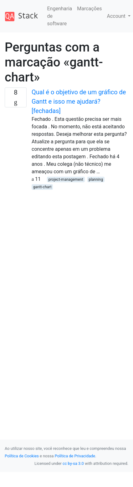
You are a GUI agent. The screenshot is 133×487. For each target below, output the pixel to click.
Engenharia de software (59, 16)
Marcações (89, 9)
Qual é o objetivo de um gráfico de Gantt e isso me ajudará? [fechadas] (79, 101)
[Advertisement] (58, 248)
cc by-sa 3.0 (73, 463)
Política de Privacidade (75, 456)
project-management (66, 179)
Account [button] (117, 16)
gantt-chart (42, 187)
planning (96, 179)
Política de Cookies (22, 456)
